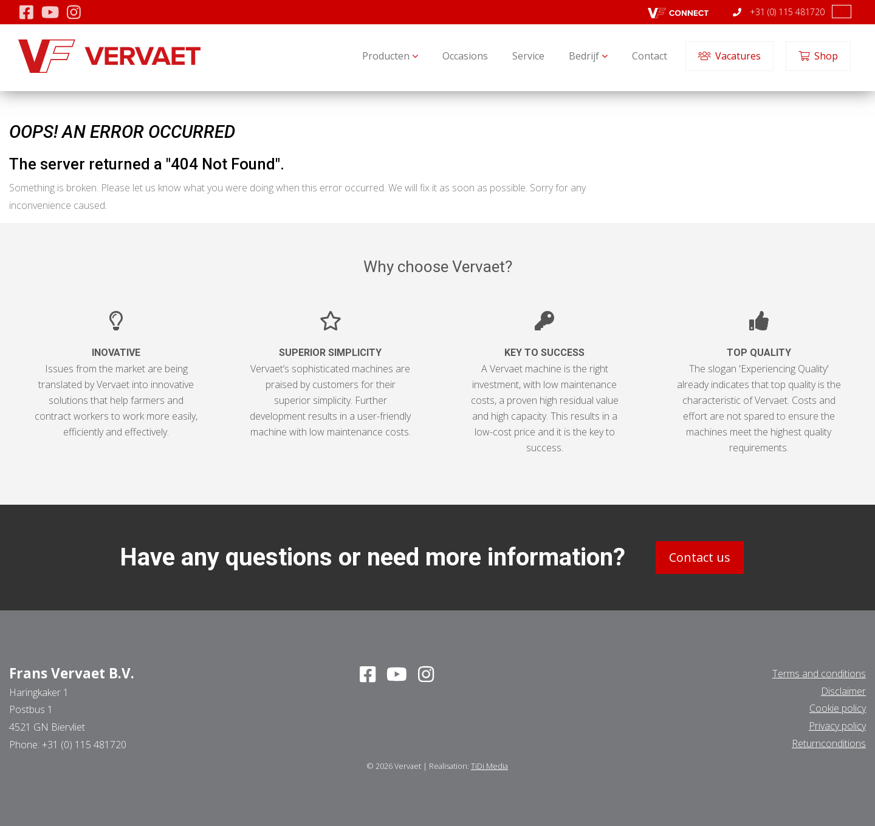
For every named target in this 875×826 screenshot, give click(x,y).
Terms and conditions (819, 673)
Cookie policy (837, 708)
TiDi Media (489, 765)
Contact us (699, 557)
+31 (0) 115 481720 (779, 12)
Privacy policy (837, 725)
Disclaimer (843, 691)
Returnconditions (829, 743)
